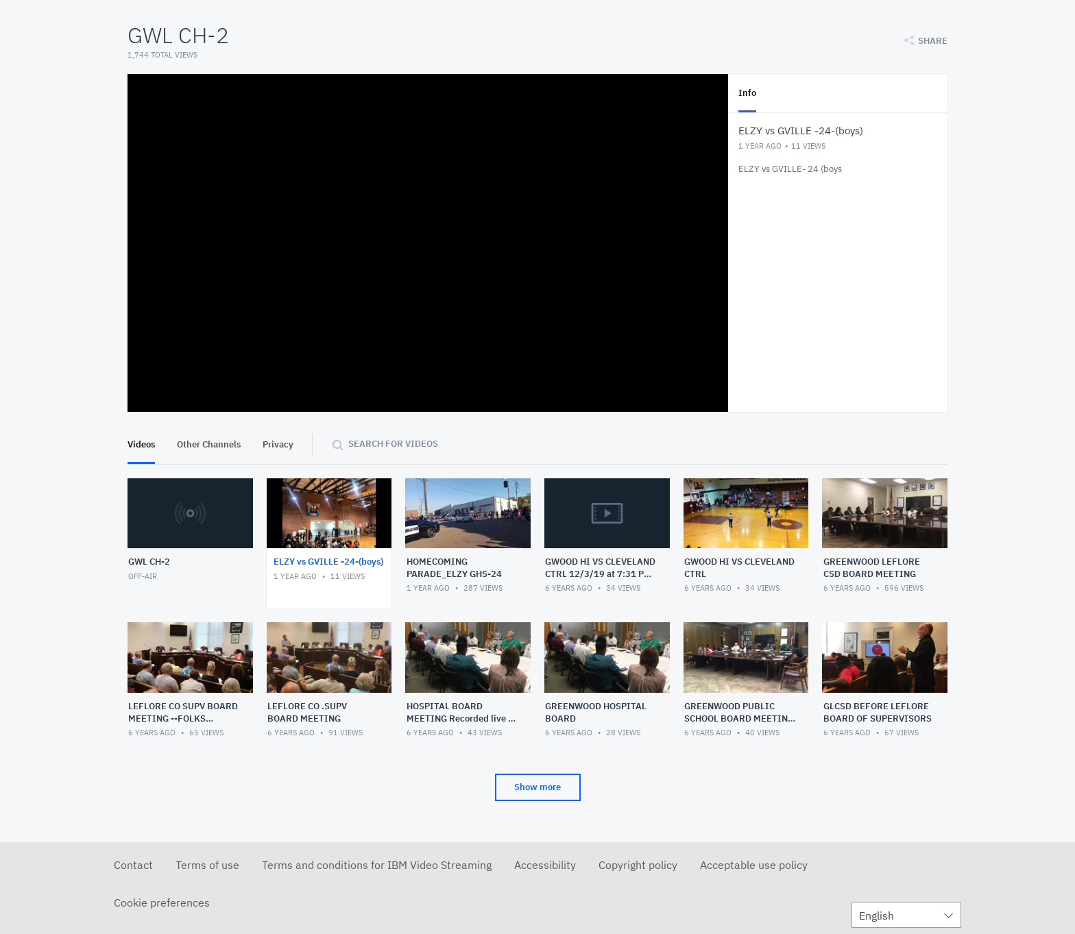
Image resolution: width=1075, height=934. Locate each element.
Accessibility (545, 865)
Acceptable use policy (754, 865)
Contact (133, 865)
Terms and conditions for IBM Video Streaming (377, 865)
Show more (537, 787)
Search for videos (393, 444)
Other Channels (209, 444)
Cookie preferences (162, 902)
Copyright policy (638, 865)
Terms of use (207, 865)
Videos (141, 444)
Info (747, 93)
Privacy (278, 444)
